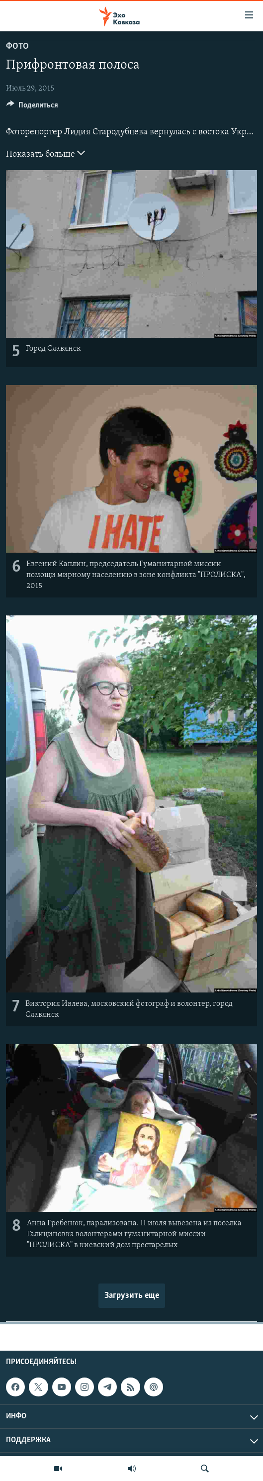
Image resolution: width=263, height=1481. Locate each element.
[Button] (32, 107)
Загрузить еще (131, 1295)
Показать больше (45, 153)
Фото (17, 46)
